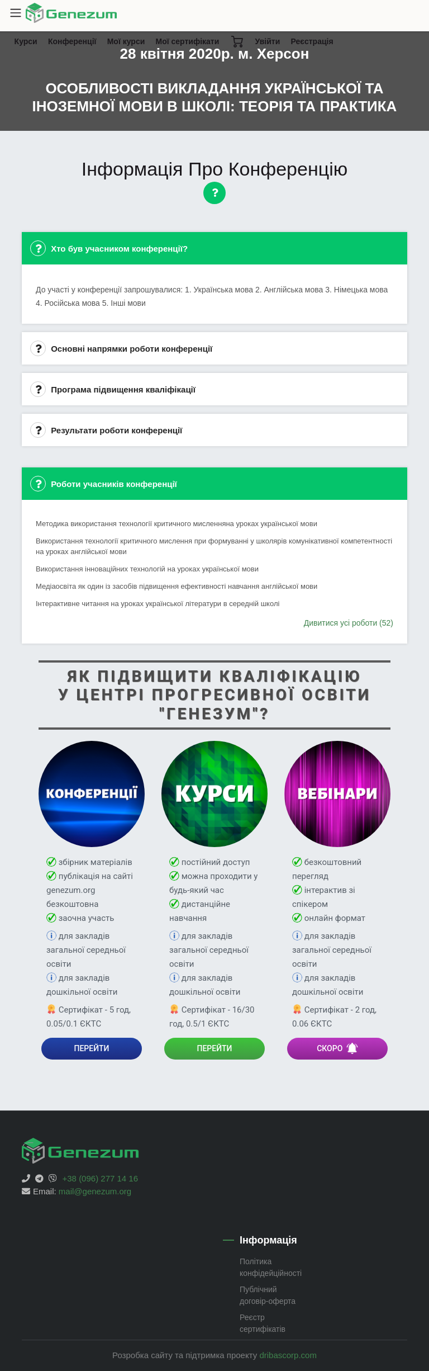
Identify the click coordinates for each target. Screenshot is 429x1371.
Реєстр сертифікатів (262, 1323)
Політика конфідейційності (271, 1267)
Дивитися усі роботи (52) (348, 622)
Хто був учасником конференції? (109, 248)
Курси (29, 44)
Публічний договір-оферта (267, 1295)
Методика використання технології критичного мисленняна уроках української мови (176, 523)
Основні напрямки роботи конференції (121, 348)
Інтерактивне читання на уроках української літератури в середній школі (157, 603)
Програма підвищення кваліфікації (113, 389)
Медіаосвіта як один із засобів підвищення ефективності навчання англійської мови (176, 586)
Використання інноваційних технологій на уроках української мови (147, 569)
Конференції (75, 44)
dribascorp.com (288, 1355)
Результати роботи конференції (106, 430)
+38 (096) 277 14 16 (101, 1178)
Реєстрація (311, 41)
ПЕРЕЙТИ (91, 1048)
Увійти (267, 41)
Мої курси (126, 41)
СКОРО (337, 1049)
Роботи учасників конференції (103, 483)
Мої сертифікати (187, 41)
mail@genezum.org (95, 1191)
